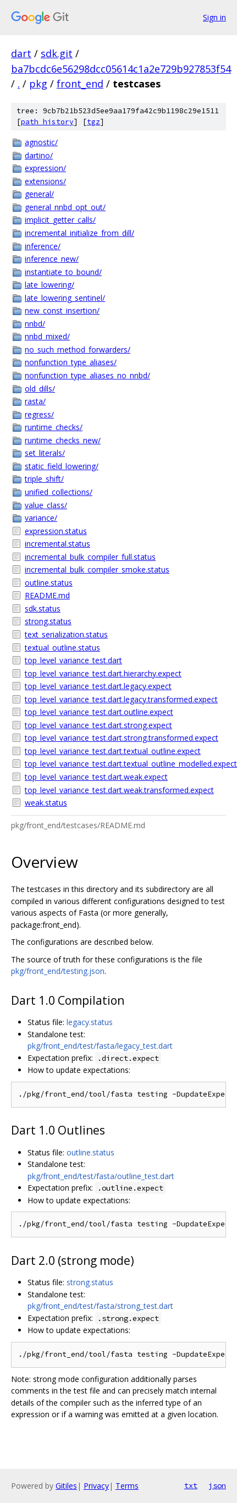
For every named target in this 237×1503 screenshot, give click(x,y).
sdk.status (42, 608)
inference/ (42, 246)
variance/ (41, 518)
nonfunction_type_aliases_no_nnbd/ (87, 375)
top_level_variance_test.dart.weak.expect (96, 777)
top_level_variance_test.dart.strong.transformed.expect (121, 738)
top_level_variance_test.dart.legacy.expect (98, 686)
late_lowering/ (49, 284)
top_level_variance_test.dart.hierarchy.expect (103, 673)
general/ (39, 194)
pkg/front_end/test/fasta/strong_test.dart (100, 1306)
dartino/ (39, 155)
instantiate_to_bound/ (63, 272)
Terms (127, 1485)
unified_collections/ (58, 492)
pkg (38, 83)
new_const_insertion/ (62, 310)
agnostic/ (41, 142)
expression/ (45, 168)
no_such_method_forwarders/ (77, 349)
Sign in (214, 17)
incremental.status (57, 543)
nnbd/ (35, 323)
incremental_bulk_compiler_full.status (90, 557)
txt (190, 1485)
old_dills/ (40, 388)
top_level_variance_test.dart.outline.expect (99, 712)
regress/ (39, 414)
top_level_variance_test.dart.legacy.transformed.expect (121, 699)
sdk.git (57, 53)
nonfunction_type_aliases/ (71, 362)
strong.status (48, 621)
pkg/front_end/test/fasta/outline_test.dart (100, 1176)
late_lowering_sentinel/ (65, 298)
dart (21, 53)
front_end (80, 83)
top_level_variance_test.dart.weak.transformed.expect (119, 790)
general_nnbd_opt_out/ (65, 207)
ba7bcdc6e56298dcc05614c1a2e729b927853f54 (121, 68)
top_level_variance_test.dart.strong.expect (98, 725)
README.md (47, 595)
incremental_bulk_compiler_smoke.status (97, 569)
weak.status (46, 802)
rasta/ (35, 401)
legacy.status (90, 1022)
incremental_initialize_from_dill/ (79, 233)
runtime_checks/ (53, 427)
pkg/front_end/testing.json (57, 971)
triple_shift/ (44, 479)
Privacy (96, 1485)
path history (47, 121)
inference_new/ (52, 259)
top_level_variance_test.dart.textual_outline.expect (113, 751)
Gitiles (66, 1485)
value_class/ (46, 505)
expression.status (56, 531)
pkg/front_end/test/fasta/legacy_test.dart (100, 1045)
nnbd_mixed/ (47, 336)
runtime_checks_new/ (63, 440)
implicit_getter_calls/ (60, 219)
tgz (93, 121)
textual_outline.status (62, 647)
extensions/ (45, 181)
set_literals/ (45, 453)
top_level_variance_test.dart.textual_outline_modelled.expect (125, 763)
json (217, 1485)
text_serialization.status (66, 634)
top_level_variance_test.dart (73, 660)
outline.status (49, 582)
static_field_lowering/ (61, 466)
